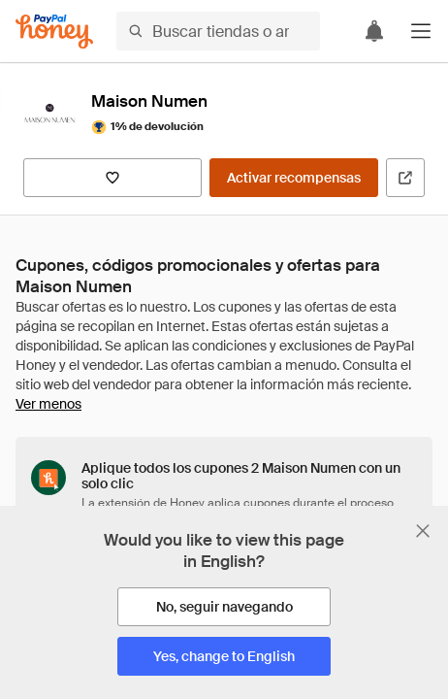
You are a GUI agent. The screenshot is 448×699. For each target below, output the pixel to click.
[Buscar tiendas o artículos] (218, 31)
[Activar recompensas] (293, 177)
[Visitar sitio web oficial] (405, 177)
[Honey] (54, 32)
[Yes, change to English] (224, 656)
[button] (420, 31)
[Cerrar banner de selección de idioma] (422, 531)
